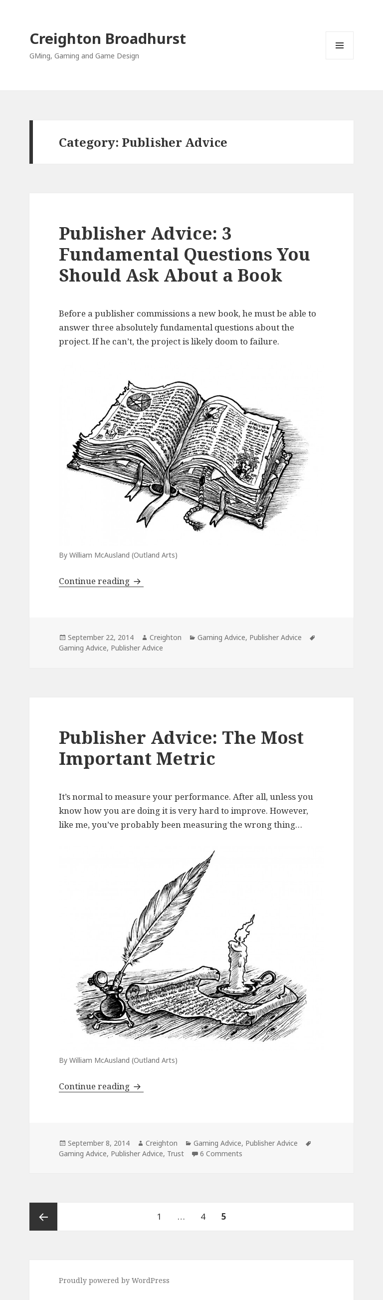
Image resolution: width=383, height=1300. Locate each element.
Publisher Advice (275, 637)
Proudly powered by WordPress (114, 1280)
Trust (175, 1153)
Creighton (166, 637)
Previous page (43, 1217)
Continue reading (101, 581)
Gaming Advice (221, 637)
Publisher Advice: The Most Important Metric (181, 747)
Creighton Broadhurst (107, 38)
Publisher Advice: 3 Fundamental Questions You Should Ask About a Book (184, 254)
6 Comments (221, 1153)
